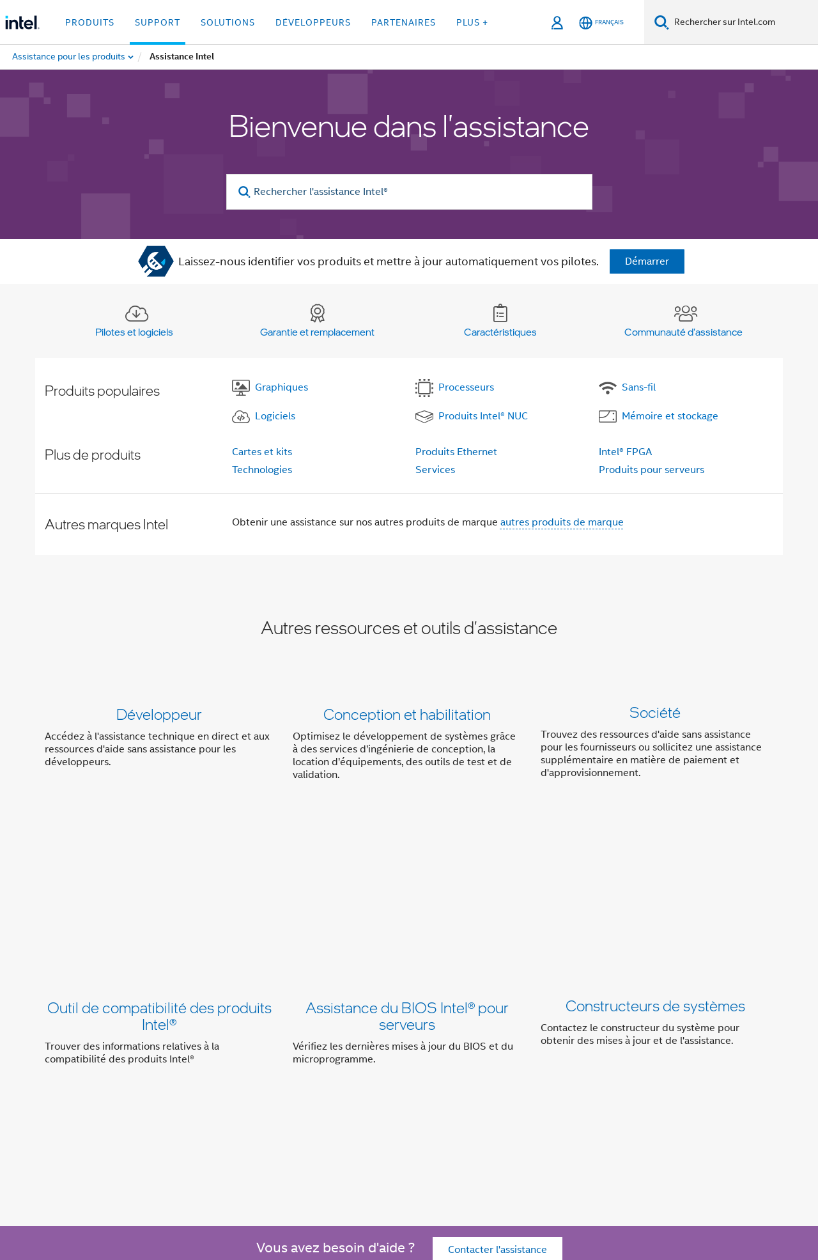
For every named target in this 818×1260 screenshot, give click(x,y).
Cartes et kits (262, 452)
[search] (245, 192)
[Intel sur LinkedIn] (211, 1115)
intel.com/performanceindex (194, 1194)
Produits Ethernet (456, 452)
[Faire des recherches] (661, 22)
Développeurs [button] (313, 22)
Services (435, 469)
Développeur (159, 714)
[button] (409, 747)
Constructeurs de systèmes (655, 869)
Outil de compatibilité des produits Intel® (159, 877)
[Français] (601, 23)
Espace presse (634, 1069)
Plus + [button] (472, 22)
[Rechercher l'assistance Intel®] (409, 192)
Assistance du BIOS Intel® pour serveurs (407, 877)
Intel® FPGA (625, 452)
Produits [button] (89, 22)
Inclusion (403, 1069)
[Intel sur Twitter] (179, 1115)
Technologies (262, 469)
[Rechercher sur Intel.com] (743, 22)
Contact (570, 1069)
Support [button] (157, 22)
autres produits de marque (562, 522)
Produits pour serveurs (651, 469)
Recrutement (709, 1069)
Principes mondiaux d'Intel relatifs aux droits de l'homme (376, 1204)
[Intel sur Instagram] (274, 1115)
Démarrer (647, 261)
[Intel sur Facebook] (147, 1115)
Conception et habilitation (407, 714)
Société (655, 714)
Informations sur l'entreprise (206, 1069)
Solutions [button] (228, 22)
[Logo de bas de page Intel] (70, 1140)
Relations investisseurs (487, 1069)
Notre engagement (326, 1069)
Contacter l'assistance (497, 995)
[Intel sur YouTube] (243, 1115)
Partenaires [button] (403, 22)
